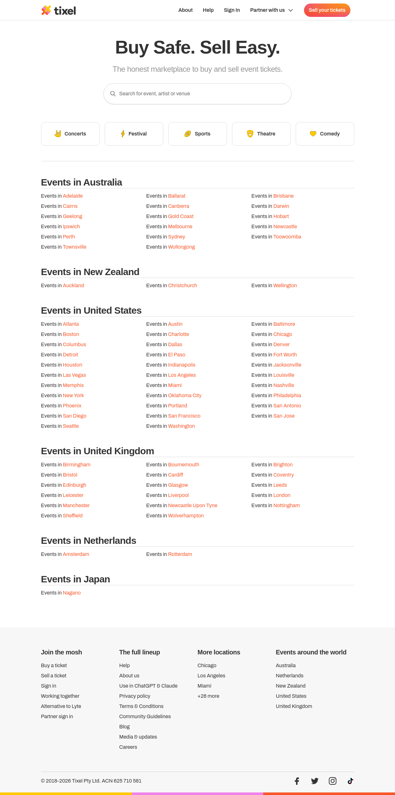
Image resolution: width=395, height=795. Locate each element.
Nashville (283, 385)
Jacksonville (287, 365)
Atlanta (71, 324)
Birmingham (76, 464)
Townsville (74, 247)
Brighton (283, 464)
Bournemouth (183, 464)
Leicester (73, 495)
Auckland (73, 285)
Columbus (74, 344)
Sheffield (72, 515)
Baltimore (284, 324)
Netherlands (290, 675)
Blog (124, 726)
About (185, 10)
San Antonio (287, 405)
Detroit (70, 354)
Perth (69, 236)
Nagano (72, 592)
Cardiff (175, 475)
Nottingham (286, 505)
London (282, 495)
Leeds (280, 485)
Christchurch (182, 285)
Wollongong (181, 247)
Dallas (175, 344)
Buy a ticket (54, 665)
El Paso (176, 354)
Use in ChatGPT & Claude (148, 686)
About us (129, 675)
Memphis (73, 385)
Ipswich (71, 226)
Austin (175, 324)
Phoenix (72, 405)
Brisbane (283, 196)
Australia (286, 665)
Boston (71, 334)
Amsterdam (76, 554)
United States (291, 696)
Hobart (281, 216)
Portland (177, 405)
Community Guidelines (145, 716)
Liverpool (178, 495)
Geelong (72, 216)
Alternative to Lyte (61, 706)
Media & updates (138, 737)
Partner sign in (57, 716)
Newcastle (285, 226)
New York (73, 395)
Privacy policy (135, 696)
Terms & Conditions (141, 706)
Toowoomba (287, 236)
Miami (175, 385)
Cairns (70, 206)
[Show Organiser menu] (272, 10)
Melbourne (180, 226)
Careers (128, 747)
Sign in (48, 686)
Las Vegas (74, 375)
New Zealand (291, 686)
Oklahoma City (184, 395)
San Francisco (184, 416)
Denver (281, 344)
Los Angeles (182, 375)
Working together (60, 696)
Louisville (283, 375)
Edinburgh (74, 485)
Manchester (76, 505)
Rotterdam (180, 554)
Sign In (232, 10)
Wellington (285, 285)
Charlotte (178, 334)
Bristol (70, 475)
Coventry (283, 475)
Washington (181, 426)
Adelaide (73, 196)
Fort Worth (285, 354)
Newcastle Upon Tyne (192, 505)
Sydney (176, 236)
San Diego (74, 416)
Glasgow (178, 485)
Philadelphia (287, 395)
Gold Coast (181, 216)
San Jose (284, 416)
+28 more (208, 696)
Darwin (281, 206)
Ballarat (176, 196)
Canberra (178, 206)
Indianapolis (181, 365)
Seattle (71, 426)
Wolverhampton (186, 515)
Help (208, 10)
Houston (72, 365)
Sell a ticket (54, 675)
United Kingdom (294, 706)
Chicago (282, 334)
